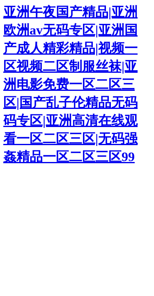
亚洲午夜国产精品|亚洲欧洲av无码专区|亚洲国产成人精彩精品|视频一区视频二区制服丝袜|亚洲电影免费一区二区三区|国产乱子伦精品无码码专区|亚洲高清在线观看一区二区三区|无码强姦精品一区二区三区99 (70, 84)
